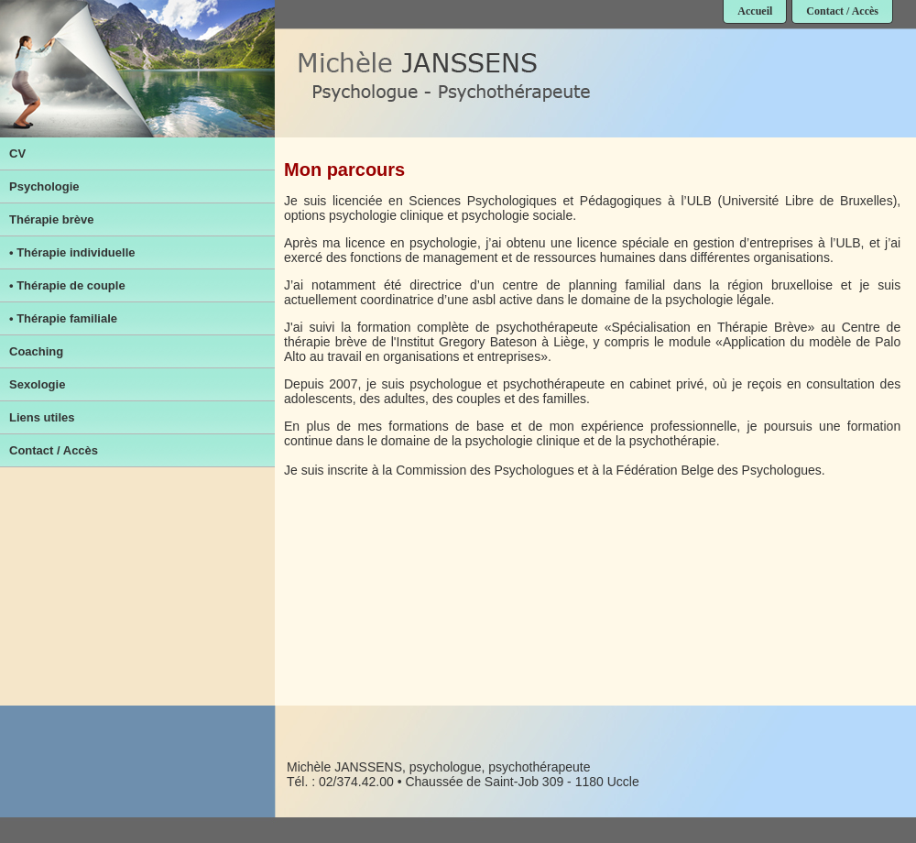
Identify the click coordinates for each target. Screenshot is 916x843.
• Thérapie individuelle (72, 252)
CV (17, 153)
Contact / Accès (842, 11)
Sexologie (37, 384)
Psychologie (44, 186)
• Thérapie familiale (63, 318)
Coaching (36, 351)
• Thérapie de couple (67, 285)
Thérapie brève (51, 219)
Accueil (754, 11)
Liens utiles (42, 417)
